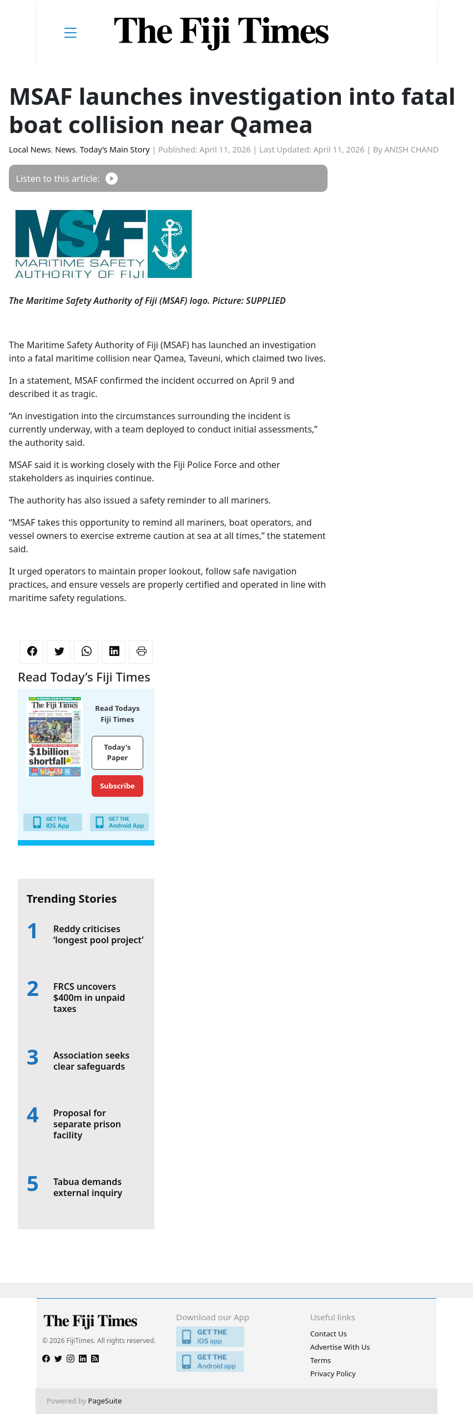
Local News (30, 149)
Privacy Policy (333, 1374)
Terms (320, 1360)
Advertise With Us (340, 1347)
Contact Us (328, 1334)
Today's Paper (117, 752)
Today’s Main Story (115, 149)
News (65, 149)
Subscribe (117, 786)
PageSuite (105, 1401)
